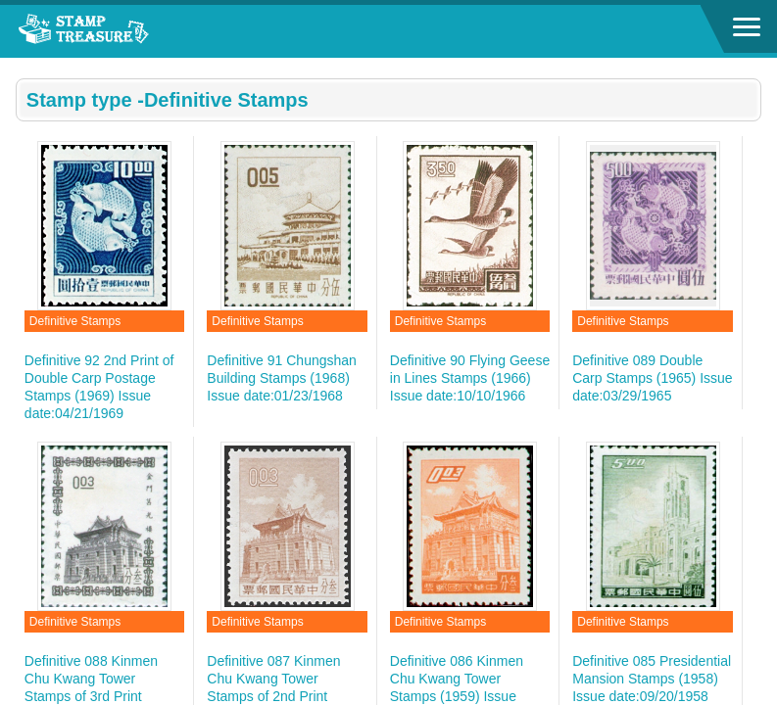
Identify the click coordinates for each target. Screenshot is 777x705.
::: (22, 66)
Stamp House (122, 31)
